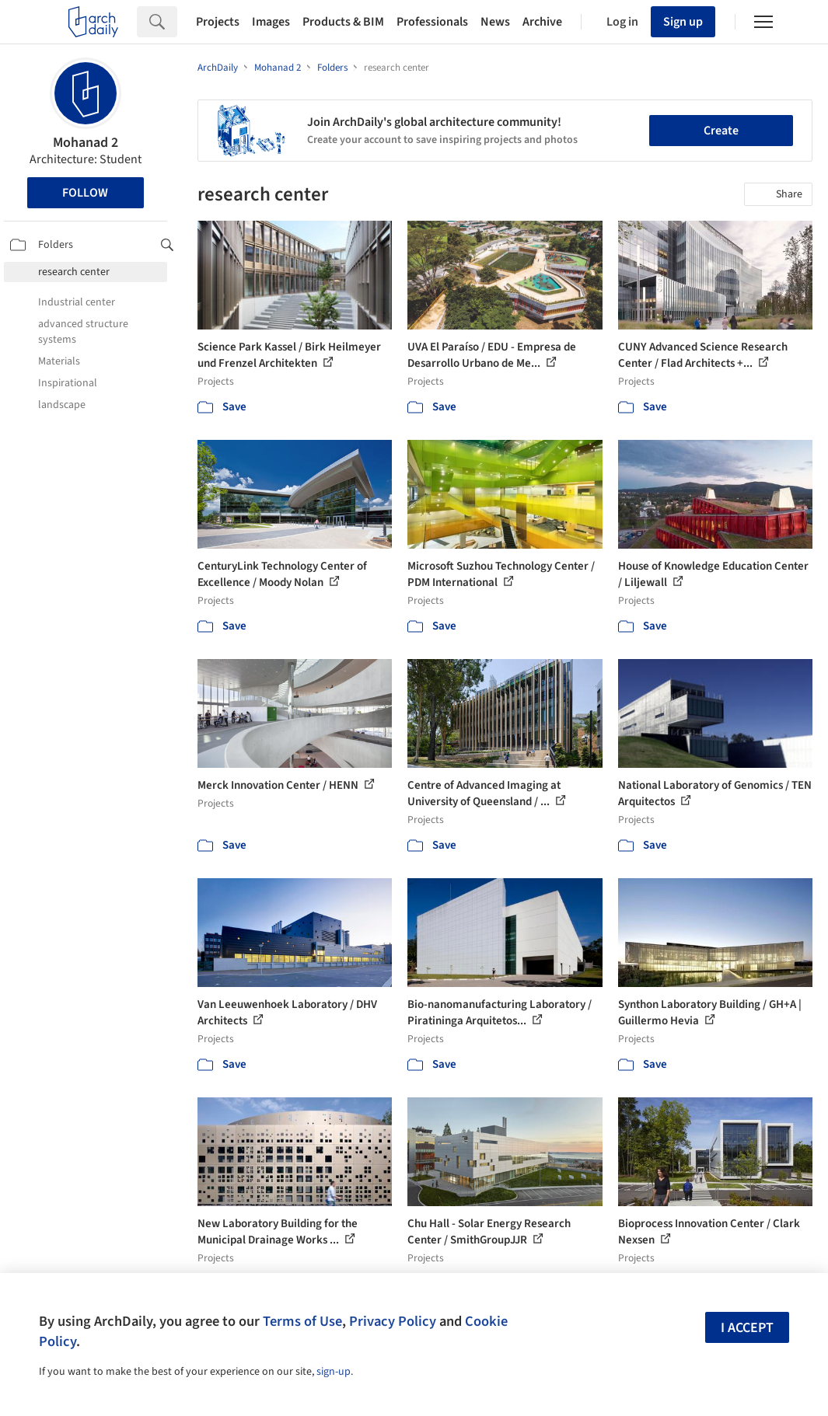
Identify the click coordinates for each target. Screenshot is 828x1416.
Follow (85, 192)
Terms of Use (302, 1321)
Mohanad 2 (85, 142)
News (495, 22)
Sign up (683, 21)
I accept (747, 1328)
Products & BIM (343, 22)
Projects (217, 22)
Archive (542, 22)
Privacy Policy (392, 1321)
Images (271, 22)
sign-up (333, 1371)
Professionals (432, 22)
